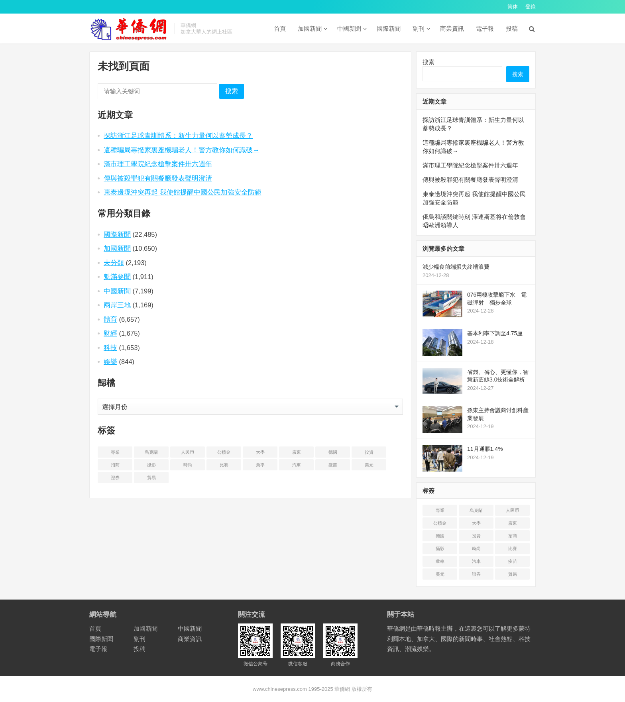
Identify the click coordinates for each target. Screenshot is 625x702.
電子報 (485, 28)
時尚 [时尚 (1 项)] (187, 464)
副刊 (419, 28)
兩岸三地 (117, 305)
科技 (110, 347)
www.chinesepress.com (280, 689)
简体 (512, 7)
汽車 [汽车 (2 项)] (296, 464)
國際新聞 (389, 28)
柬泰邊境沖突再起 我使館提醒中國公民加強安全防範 (182, 192)
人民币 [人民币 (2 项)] (187, 452)
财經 (110, 333)
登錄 (530, 7)
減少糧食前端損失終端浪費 (456, 266)
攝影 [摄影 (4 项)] (151, 464)
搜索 (231, 91)
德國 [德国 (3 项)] (332, 452)
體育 (110, 319)
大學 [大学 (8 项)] (260, 452)
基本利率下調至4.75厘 (495, 333)
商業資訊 (452, 28)
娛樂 (110, 361)
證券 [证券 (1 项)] (115, 477)
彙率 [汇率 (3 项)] (260, 464)
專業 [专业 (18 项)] (115, 452)
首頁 (280, 28)
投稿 (512, 28)
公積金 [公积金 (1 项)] (223, 452)
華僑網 (341, 689)
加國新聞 (310, 28)
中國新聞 (349, 28)
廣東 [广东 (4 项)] (296, 452)
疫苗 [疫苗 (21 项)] (332, 464)
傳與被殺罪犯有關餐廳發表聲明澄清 (158, 178)
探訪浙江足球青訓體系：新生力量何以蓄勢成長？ (178, 135)
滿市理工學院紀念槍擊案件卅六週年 (158, 163)
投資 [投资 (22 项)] (369, 452)
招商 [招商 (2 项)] (115, 464)
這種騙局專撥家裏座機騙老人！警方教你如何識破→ (181, 149)
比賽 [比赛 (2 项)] (224, 464)
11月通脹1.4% (485, 449)
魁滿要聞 (117, 276)
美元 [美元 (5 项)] (369, 464)
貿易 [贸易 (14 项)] (151, 477)
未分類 (114, 262)
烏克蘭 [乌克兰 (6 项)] (151, 452)
